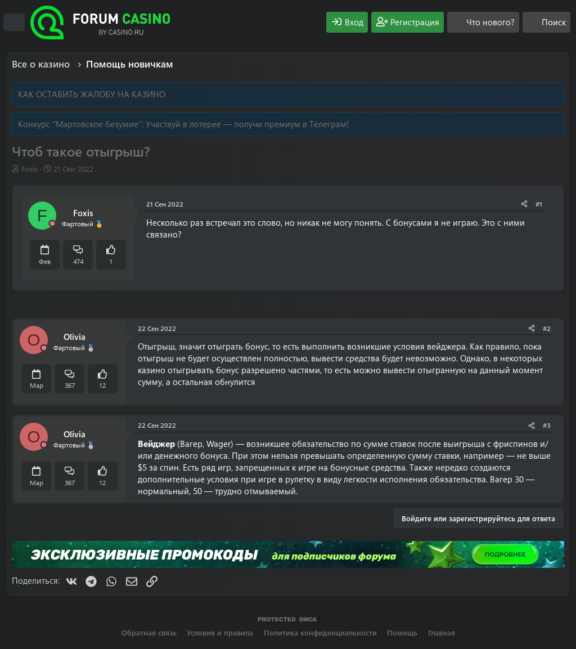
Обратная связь (149, 632)
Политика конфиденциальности (320, 632)
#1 (539, 203)
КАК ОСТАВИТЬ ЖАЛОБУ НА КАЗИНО (91, 94)
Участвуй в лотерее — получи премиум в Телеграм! (247, 123)
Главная (441, 632)
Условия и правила (220, 632)
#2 (547, 328)
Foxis (29, 168)
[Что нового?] (483, 22)
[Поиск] (546, 22)
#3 (547, 424)
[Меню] (14, 23)
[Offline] (52, 224)
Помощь (402, 632)
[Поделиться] (524, 204)
